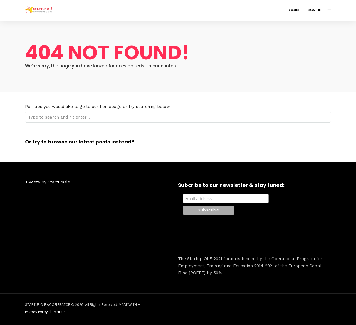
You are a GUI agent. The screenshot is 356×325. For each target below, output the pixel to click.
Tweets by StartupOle (47, 182)
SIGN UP (313, 10)
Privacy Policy (36, 311)
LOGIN (293, 10)
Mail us (60, 311)
